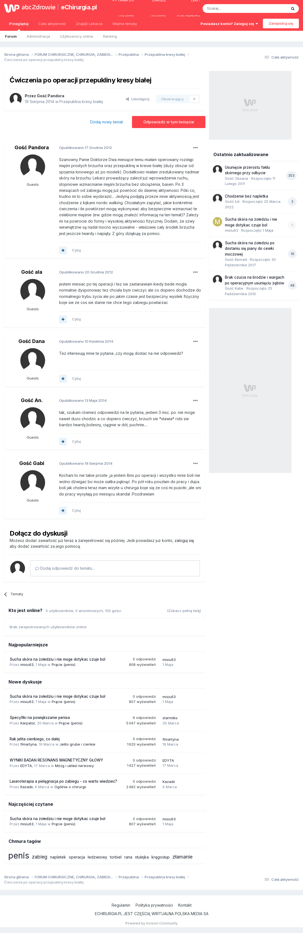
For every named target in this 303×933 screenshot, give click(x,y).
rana (128, 857)
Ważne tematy (124, 23)
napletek (58, 857)
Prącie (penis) (63, 664)
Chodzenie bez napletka (246, 196)
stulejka (142, 857)
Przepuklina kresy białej (81, 101)
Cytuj (76, 250)
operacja (77, 857)
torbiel (116, 857)
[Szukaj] (231, 8)
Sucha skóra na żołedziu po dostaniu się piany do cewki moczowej (249, 248)
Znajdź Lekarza (89, 23)
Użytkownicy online (76, 36)
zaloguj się (184, 540)
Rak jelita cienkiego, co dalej (35, 739)
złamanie (182, 857)
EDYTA (26, 765)
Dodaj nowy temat (106, 122)
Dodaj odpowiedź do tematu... (65, 568)
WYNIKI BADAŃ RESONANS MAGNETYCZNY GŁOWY (56, 760)
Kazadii (26, 787)
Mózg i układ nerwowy (74, 765)
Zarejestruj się (281, 23)
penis (18, 855)
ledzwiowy (97, 857)
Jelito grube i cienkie (77, 744)
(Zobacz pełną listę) (184, 610)
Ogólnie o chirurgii (70, 787)
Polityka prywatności (154, 905)
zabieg (39, 857)
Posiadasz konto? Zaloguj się (229, 23)
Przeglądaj (19, 26)
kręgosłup (161, 857)
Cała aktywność (52, 23)
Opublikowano (85, 147)
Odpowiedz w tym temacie (168, 122)
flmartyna (28, 744)
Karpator (27, 723)
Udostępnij (137, 99)
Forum (11, 36)
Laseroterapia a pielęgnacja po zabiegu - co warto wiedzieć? (63, 781)
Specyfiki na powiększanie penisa (40, 717)
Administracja (38, 36)
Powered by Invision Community (151, 923)
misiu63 (27, 664)
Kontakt (185, 905)
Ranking (110, 36)
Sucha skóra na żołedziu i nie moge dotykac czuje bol (57, 659)
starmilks (170, 718)
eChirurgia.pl (78, 7)
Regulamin (121, 905)
